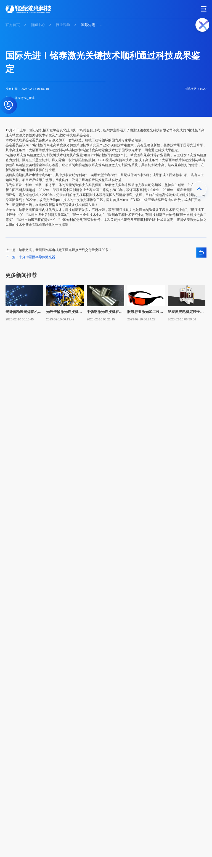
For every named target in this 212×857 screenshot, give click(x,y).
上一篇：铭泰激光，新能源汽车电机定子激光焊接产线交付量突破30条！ (59, 250)
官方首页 (13, 25)
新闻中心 (38, 25)
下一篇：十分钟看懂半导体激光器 (30, 257)
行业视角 (63, 25)
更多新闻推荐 (21, 275)
